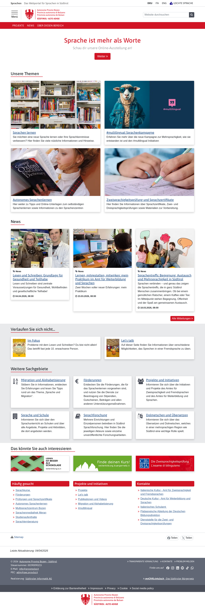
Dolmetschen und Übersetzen (167, 415)
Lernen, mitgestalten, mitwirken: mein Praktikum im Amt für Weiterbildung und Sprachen (101, 279)
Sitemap (18, 537)
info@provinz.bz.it (29, 568)
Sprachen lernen (24, 132)
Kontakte (166, 561)
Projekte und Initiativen (162, 380)
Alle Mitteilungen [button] (182, 318)
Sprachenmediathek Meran (31, 512)
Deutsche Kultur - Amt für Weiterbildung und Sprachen (165, 500)
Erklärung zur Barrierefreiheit (68, 588)
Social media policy (142, 588)
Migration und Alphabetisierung (43, 380)
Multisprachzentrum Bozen (31, 508)
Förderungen (92, 380)
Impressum (95, 588)
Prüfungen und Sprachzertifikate (34, 499)
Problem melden (184, 561)
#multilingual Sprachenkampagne (130, 132)
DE (150, 3)
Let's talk (127, 340)
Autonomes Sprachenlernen (32, 200)
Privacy (110, 588)
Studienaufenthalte (26, 517)
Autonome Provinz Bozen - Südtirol (38, 561)
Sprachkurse (23, 490)
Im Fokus (34, 340)
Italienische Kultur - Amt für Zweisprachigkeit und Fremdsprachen (165, 492)
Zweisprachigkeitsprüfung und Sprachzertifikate (140, 200)
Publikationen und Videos (92, 499)
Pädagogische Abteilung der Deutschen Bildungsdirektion (162, 513)
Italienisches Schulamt (153, 507)
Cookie (123, 588)
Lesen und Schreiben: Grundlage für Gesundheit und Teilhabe (38, 277)
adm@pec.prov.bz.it (27, 572)
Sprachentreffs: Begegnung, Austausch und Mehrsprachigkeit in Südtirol (164, 277)
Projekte (18, 25)
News (30, 25)
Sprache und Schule (35, 415)
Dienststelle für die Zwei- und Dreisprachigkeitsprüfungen (156, 521)
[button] (168, 568)
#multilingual (85, 508)
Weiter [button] (102, 56)
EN (164, 3)
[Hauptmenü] (14, 14)
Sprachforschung (95, 415)
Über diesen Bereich (50, 25)
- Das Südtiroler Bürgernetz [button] (168, 578)
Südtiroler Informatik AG (38, 578)
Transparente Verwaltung (142, 561)
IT (157, 3)
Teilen (172, 537)
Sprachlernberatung (27, 521)
